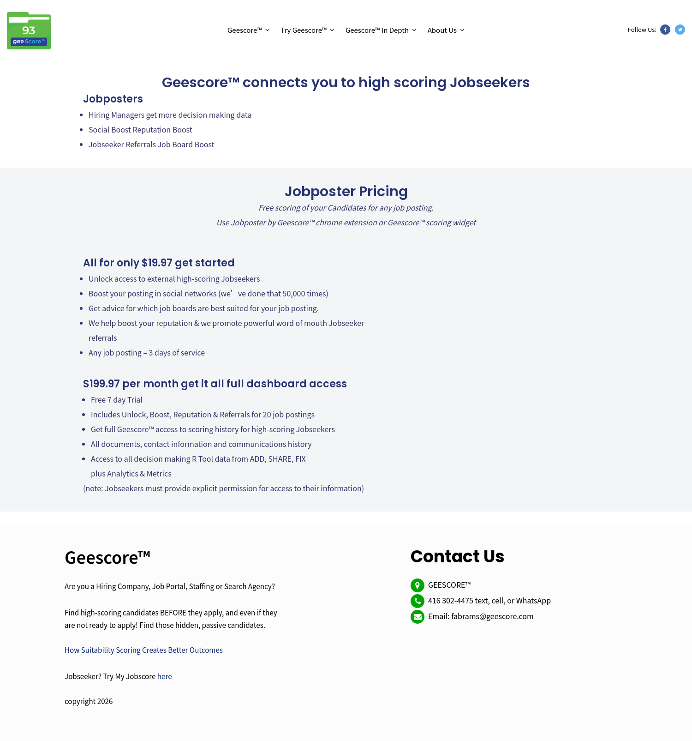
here (164, 676)
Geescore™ (244, 30)
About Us (442, 30)
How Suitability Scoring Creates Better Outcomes (144, 650)
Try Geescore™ (303, 30)
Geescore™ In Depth (377, 30)
